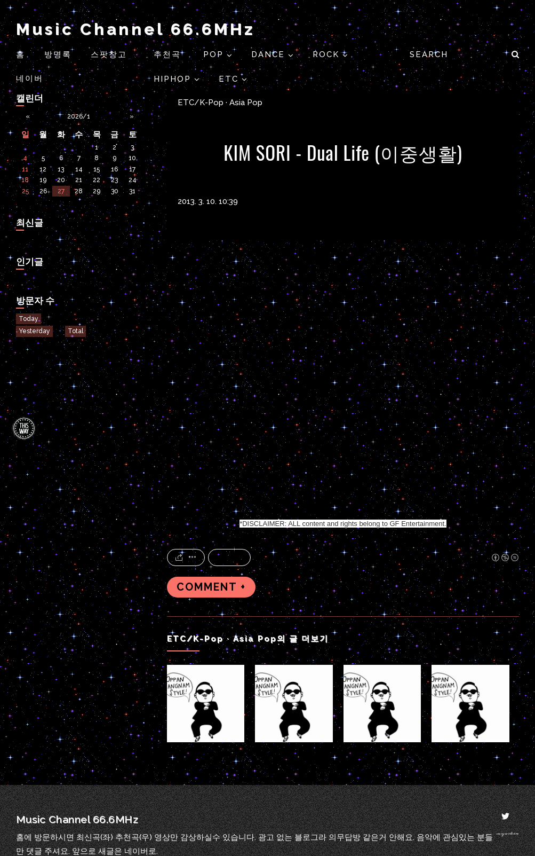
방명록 (57, 54)
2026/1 (78, 116)
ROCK (327, 54)
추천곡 (169, 54)
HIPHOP (174, 79)
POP (215, 54)
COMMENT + (211, 587)
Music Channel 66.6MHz (135, 29)
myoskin (507, 833)
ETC (230, 79)
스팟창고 (109, 54)
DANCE (269, 54)
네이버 (29, 78)
